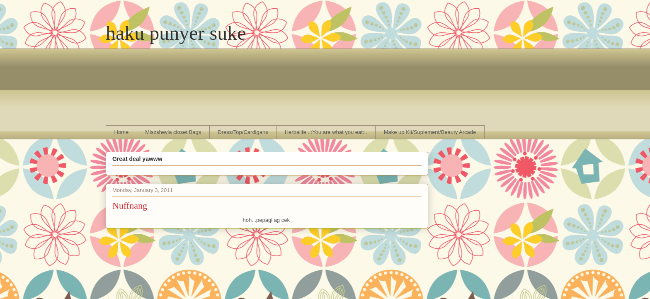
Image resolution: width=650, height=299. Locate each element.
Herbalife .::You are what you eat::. (326, 132)
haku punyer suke (176, 33)
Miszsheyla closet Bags (173, 132)
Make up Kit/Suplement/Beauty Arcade (430, 132)
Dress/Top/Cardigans (243, 132)
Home (121, 132)
